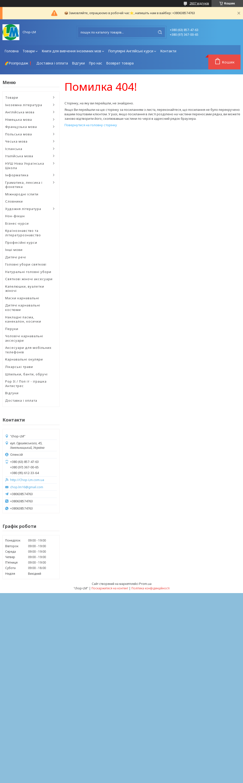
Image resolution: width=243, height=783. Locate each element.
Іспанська (13, 149)
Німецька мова (18, 119)
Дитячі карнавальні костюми (22, 307)
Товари (29, 51)
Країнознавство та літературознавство (23, 232)
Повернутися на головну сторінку (90, 125)
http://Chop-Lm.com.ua (27, 480)
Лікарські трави (19, 366)
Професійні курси (21, 242)
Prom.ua (145, 583)
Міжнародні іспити (21, 194)
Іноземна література (23, 105)
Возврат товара (120, 63)
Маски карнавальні (22, 298)
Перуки (11, 329)
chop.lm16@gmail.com (26, 487)
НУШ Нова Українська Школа (24, 165)
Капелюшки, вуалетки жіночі (24, 288)
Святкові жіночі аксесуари (29, 279)
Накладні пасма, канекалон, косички (23, 319)
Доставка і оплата (52, 63)
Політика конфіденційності (150, 588)
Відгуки (78, 63)
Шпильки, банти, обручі (26, 374)
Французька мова (21, 126)
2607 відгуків (199, 3)
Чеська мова (16, 141)
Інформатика (17, 175)
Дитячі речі (15, 257)
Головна (11, 51)
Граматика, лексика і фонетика (23, 184)
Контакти (168, 51)
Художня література (23, 209)
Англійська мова (19, 112)
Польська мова (18, 134)
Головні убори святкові (25, 264)
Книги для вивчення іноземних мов (71, 51)
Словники (14, 201)
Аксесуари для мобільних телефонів (28, 349)
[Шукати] (160, 32)
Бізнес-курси (17, 223)
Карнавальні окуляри (24, 359)
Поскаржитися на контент (109, 588)
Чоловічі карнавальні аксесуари (24, 338)
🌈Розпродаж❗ (18, 63)
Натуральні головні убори (28, 272)
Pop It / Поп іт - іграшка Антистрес (26, 383)
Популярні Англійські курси (130, 51)
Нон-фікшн (15, 216)
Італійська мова (19, 156)
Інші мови (14, 249)
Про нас (95, 63)
